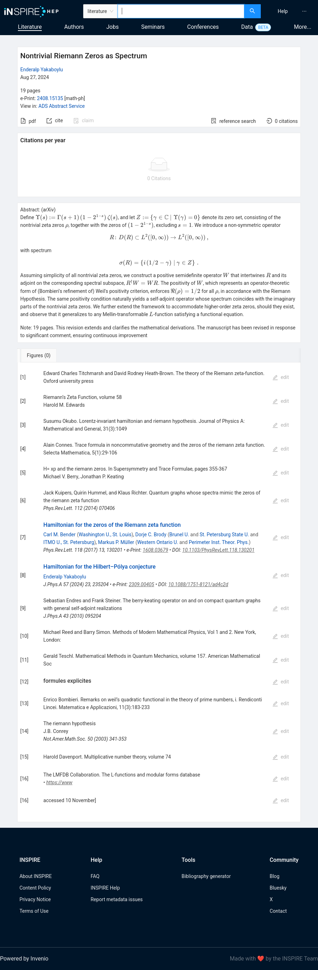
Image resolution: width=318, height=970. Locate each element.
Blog (274, 876)
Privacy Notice (35, 899)
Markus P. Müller (116, 542)
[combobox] (181, 11)
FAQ (95, 876)
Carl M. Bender (60, 534)
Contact (278, 911)
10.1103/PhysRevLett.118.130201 (218, 550)
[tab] (40, 355)
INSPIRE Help (105, 888)
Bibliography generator (206, 876)
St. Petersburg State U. (224, 534)
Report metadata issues (117, 899)
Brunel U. (179, 534)
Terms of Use (33, 911)
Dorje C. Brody (150, 534)
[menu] (290, 11)
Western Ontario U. (157, 542)
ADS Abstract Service (62, 106)
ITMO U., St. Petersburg (69, 542)
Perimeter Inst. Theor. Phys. (219, 542)
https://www (59, 782)
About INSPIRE (35, 876)
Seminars (153, 27)
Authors (74, 27)
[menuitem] (283, 11)
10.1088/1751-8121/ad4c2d (198, 584)
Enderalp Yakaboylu (41, 69)
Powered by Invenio (24, 958)
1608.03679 (155, 550)
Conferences (203, 27)
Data (247, 27)
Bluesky (278, 888)
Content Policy (35, 888)
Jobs (112, 27)
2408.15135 (50, 98)
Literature (30, 27)
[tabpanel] (159, 592)
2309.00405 (141, 584)
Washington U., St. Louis (105, 534)
